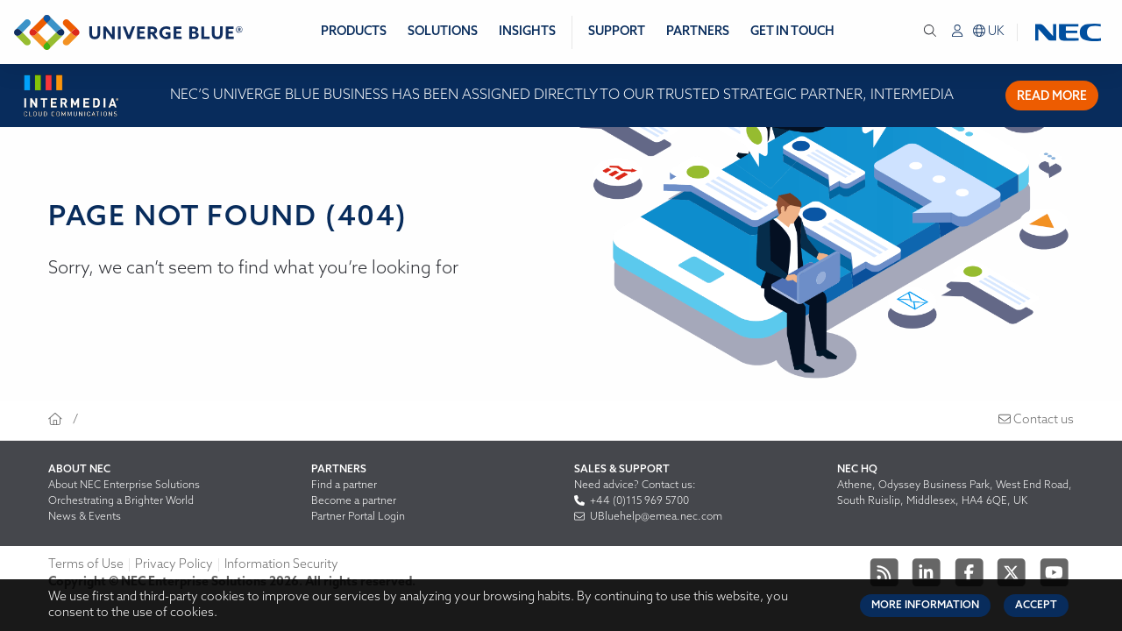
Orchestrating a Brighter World (121, 501)
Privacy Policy (174, 564)
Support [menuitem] (616, 32)
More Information (925, 605)
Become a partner (353, 501)
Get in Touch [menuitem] (792, 32)
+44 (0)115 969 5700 (631, 501)
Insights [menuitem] (527, 32)
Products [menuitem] (354, 32)
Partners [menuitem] (697, 32)
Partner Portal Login (358, 517)
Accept (1036, 605)
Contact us (1036, 420)
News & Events (84, 517)
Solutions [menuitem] (443, 32)
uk (989, 32)
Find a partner (344, 485)
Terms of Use (86, 564)
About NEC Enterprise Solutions (124, 485)
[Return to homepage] (128, 32)
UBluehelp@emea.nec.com (648, 517)
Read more (1052, 96)
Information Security (281, 564)
